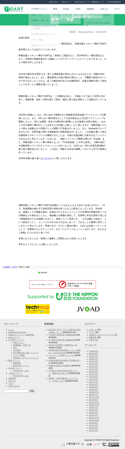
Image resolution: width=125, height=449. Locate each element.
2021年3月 (93, 382)
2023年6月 (93, 367)
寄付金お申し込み (21, 376)
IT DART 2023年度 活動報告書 (61, 340)
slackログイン (66, 2)
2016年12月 (94, 402)
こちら (46, 158)
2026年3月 (93, 351)
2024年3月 (93, 361)
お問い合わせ (53, 2)
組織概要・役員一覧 (22, 345)
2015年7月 (93, 425)
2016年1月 (93, 415)
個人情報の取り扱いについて (25, 353)
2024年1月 (93, 364)
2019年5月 (93, 390)
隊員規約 (17, 363)
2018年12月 (94, 392)
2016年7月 (93, 408)
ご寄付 (84, 9)
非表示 (92, 340)
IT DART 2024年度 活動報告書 (61, 335)
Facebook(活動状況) (114, 2)
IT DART (6, 267)
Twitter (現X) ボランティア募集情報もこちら (89, 2)
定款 (15, 348)
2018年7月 (93, 395)
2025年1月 (93, 356)
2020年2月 (93, 384)
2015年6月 (93, 428)
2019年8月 (93, 387)
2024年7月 (93, 359)
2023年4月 (93, 369)
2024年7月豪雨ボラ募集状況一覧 (62, 345)
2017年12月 (94, 397)
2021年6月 (93, 377)
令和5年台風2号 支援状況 (59, 366)
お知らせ (107, 9)
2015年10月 (94, 420)
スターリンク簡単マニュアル (61, 355)
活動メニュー (19, 343)
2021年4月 (93, 379)
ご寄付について (15, 373)
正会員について (15, 368)
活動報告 (95, 9)
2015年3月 (93, 431)
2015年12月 (94, 418)
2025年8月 (93, 354)
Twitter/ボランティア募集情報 (21, 335)
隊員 (66, 9)
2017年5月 (93, 400)
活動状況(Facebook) (17, 332)
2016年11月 (94, 405)
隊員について (14, 360)
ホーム (11, 330)
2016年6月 (93, 410)
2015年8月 (93, 423)
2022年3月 (93, 372)
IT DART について (52, 9)
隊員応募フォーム (21, 366)
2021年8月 (93, 374)
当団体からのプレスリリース (25, 358)
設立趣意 (17, 350)
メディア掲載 (19, 355)
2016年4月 (93, 413)
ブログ (118, 9)
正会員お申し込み (21, 371)
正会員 (75, 9)
